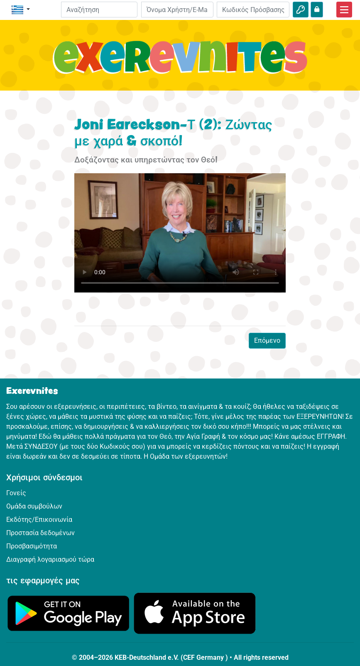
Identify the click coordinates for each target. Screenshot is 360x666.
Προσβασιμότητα (31, 546)
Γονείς (16, 493)
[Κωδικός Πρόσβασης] (253, 9)
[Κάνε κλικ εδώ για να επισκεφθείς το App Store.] (194, 613)
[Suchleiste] (99, 9)
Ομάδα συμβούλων (34, 506)
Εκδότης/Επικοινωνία (39, 519)
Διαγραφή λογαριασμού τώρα (50, 559)
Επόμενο (267, 340)
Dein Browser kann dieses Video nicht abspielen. (180, 232)
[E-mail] (177, 9)
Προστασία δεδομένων (40, 533)
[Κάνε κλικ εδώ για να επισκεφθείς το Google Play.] (68, 613)
